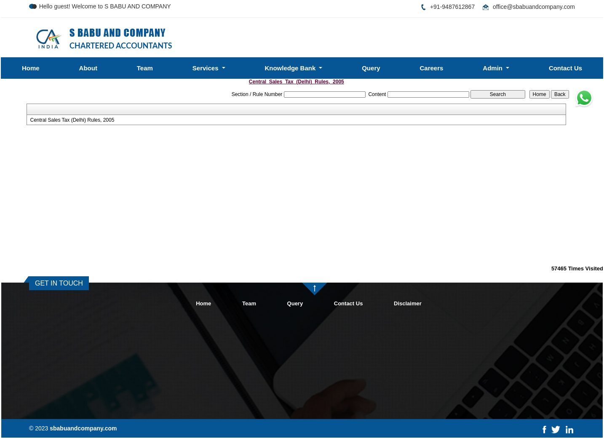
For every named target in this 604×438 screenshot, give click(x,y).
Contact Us (565, 68)
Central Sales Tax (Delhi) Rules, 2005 (72, 120)
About (88, 68)
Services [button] (206, 68)
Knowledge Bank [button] (291, 68)
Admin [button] (493, 68)
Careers (431, 68)
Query (371, 68)
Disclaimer (408, 303)
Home (31, 68)
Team (145, 68)
